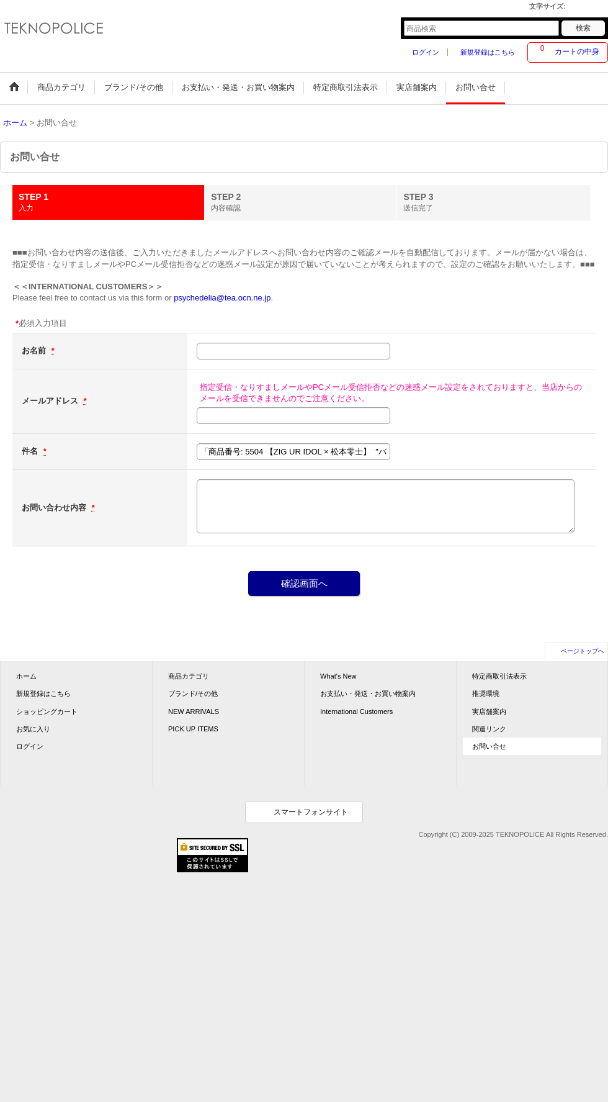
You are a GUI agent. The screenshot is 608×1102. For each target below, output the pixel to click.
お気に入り (33, 729)
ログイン (425, 52)
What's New (338, 676)
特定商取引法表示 (499, 676)
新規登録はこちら (487, 52)
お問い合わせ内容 (55, 507)
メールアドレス (51, 400)
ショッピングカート (47, 711)
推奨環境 (485, 693)
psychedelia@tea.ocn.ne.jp (222, 297)
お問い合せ (489, 746)
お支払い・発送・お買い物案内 (368, 693)
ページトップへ (582, 651)
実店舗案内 (489, 711)
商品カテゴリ (188, 676)
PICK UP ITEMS (193, 729)
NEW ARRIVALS (193, 711)
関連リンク (489, 729)
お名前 (35, 350)
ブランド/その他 (193, 693)
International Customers (356, 711)
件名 (31, 451)
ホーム (26, 676)
